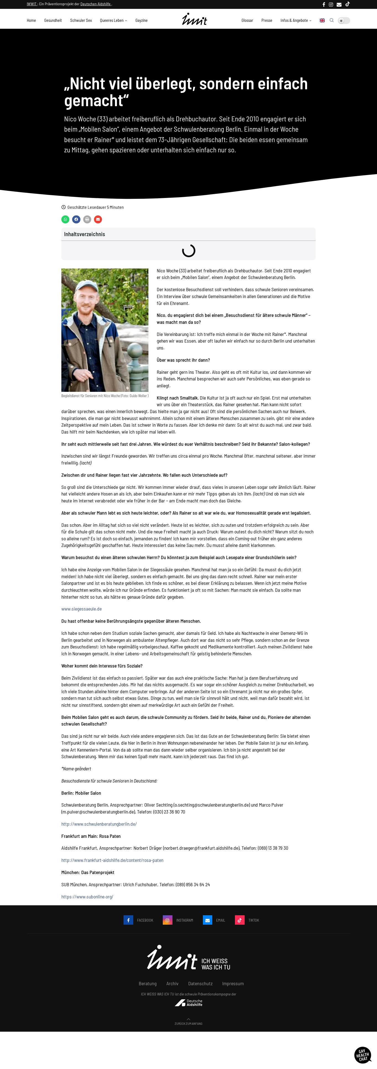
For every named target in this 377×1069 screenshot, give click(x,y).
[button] (65, 222)
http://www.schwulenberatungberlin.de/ (99, 826)
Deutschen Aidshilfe (95, 3)
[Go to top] (188, 1026)
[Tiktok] (347, 4)
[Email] (339, 4)
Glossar (247, 20)
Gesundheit (53, 20)
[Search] (331, 20)
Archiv (172, 986)
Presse (266, 20)
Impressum (233, 986)
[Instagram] (331, 4)
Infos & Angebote (294, 20)
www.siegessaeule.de (81, 612)
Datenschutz (200, 986)
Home (31, 20)
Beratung (148, 986)
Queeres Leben (112, 20)
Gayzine (141, 20)
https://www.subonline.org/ (87, 899)
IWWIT (32, 3)
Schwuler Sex (81, 20)
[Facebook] (324, 4)
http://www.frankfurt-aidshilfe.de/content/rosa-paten (112, 863)
